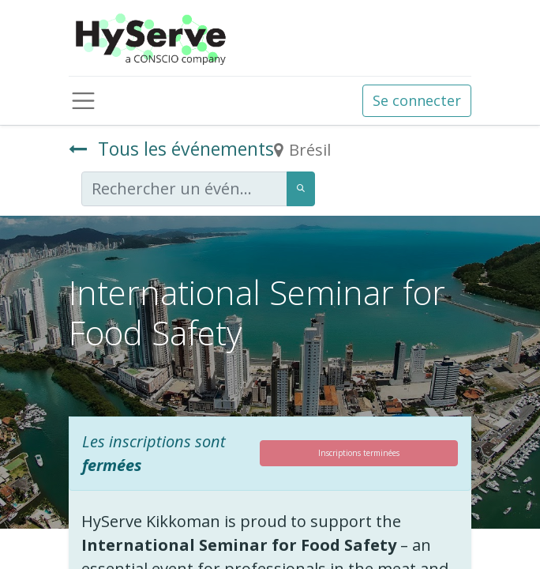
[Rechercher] (301, 188)
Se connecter (417, 100)
